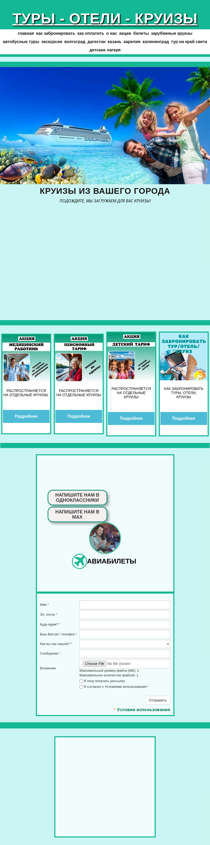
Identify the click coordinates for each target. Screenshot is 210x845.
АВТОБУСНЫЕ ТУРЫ (21, 41)
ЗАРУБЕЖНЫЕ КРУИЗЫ (172, 33)
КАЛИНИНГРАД (155, 41)
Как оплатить (90, 33)
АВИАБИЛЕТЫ (111, 561)
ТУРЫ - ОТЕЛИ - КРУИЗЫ (105, 18)
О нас (111, 33)
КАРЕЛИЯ (131, 41)
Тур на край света (189, 41)
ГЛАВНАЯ (26, 33)
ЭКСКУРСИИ (51, 41)
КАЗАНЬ (114, 41)
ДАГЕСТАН (97, 41)
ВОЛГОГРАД (75, 41)
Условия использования (143, 709)
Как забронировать (55, 33)
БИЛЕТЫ (141, 33)
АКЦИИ (125, 33)
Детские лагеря (105, 50)
